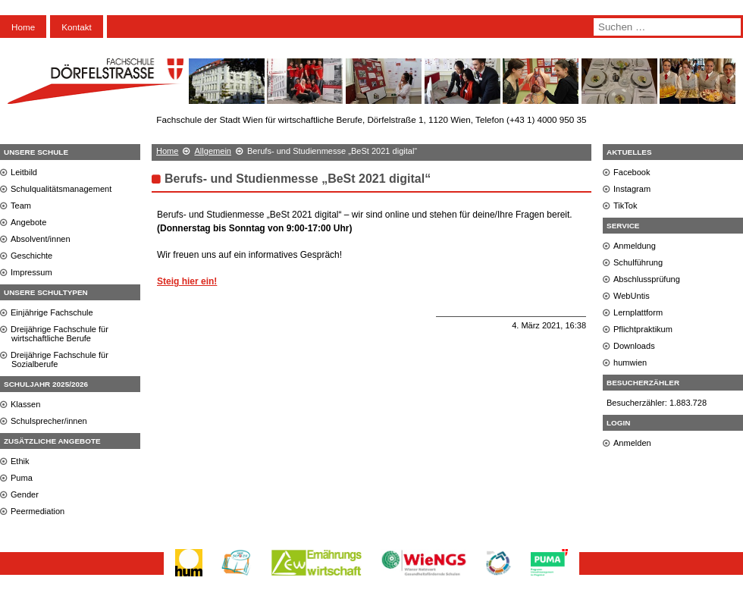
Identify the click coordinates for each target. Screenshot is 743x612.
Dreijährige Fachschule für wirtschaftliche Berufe (59, 334)
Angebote (28, 222)
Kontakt (76, 27)
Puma (22, 477)
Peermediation (37, 511)
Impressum (31, 272)
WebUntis (631, 295)
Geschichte (31, 255)
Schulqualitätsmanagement (61, 188)
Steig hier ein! (187, 281)
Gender (25, 494)
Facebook (632, 172)
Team (21, 205)
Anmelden (632, 442)
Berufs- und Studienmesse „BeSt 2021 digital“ (298, 178)
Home (23, 27)
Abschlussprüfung (646, 279)
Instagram (632, 188)
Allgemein (212, 150)
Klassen (25, 404)
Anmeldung (634, 245)
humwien (630, 362)
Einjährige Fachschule (52, 312)
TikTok (625, 205)
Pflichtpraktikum (642, 329)
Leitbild (24, 172)
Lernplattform (638, 312)
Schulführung (638, 262)
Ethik (20, 461)
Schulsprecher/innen (49, 420)
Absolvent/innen (41, 238)
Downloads (634, 345)
